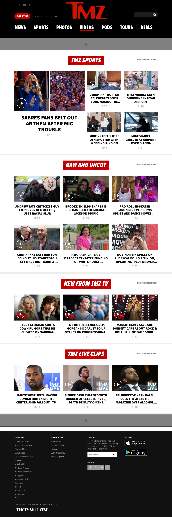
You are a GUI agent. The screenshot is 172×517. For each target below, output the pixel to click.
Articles (18, 460)
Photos (64, 27)
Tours (126, 27)
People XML (20, 491)
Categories (19, 475)
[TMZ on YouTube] (101, 467)
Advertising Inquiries (60, 453)
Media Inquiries (57, 457)
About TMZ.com (22, 442)
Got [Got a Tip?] (22, 16)
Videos (87, 27)
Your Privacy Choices (24, 457)
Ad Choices (20, 453)
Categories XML (22, 479)
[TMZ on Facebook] (16, 5)
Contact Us (56, 442)
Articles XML (20, 464)
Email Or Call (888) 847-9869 (45, 17)
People (18, 487)
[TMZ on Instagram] (30, 5)
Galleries (19, 483)
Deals (147, 27)
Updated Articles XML (24, 472)
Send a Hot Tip (57, 445)
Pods (107, 27)
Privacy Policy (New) (23, 445)
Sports (41, 27)
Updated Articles (22, 468)
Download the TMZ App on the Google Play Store (135, 452)
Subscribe (114, 454)
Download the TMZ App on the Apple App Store (135, 443)
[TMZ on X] (20, 5)
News (20, 27)
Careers (54, 449)
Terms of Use (20, 449)
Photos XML (20, 494)
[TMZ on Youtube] (25, 5)
